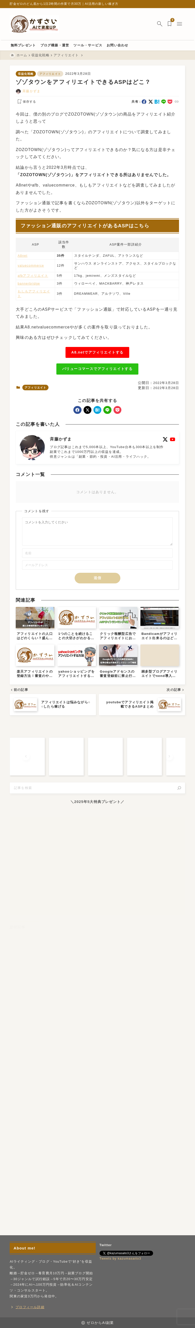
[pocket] (170, 101)
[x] (150, 101)
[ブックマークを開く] (170, 24)
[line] (163, 101)
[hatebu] (157, 101)
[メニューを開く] (180, 24)
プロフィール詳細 (29, 1307)
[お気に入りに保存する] (26, 101)
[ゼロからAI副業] (34, 24)
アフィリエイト (50, 73)
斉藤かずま (32, 91)
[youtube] (172, 439)
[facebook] (144, 101)
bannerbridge (29, 283)
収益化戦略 (26, 73)
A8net (23, 255)
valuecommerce (31, 265)
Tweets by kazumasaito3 (120, 1259)
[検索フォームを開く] (160, 24)
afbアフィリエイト (33, 276)
